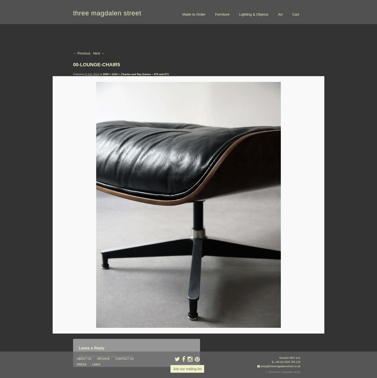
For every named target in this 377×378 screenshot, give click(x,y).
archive (103, 358)
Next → (98, 53)
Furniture (222, 14)
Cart (295, 14)
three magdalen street (107, 13)
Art (280, 14)
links (96, 364)
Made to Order (194, 14)
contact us (124, 358)
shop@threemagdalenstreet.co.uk (280, 366)
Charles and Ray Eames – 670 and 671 (145, 74)
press (82, 364)
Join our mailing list (187, 369)
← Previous (81, 53)
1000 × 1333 (110, 74)
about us (84, 358)
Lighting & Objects (254, 14)
